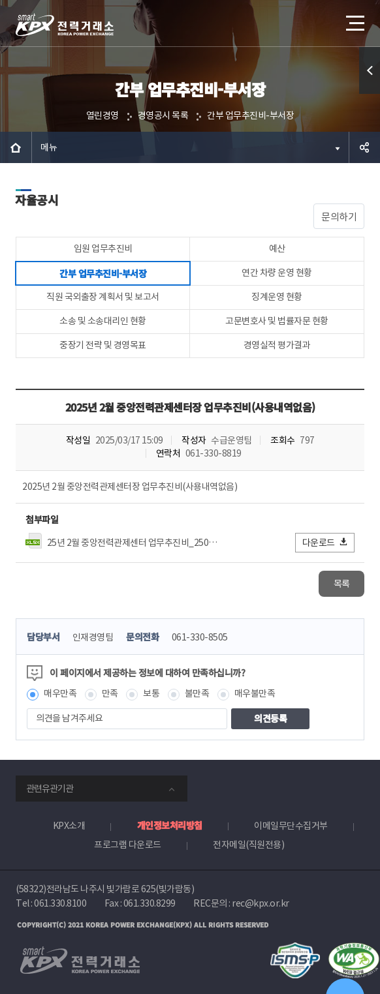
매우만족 (60, 693)
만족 (110, 693)
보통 (151, 693)
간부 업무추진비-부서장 (250, 115)
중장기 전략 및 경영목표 (102, 345)
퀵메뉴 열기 (369, 93)
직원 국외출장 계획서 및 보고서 (102, 297)
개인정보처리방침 (169, 825)
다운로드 (325, 542)
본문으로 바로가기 (0, 0)
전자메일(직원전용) (248, 845)
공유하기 (364, 147)
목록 (342, 584)
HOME (15, 147)
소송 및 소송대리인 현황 (102, 321)
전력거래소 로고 (65, 25)
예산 (277, 248)
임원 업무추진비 (103, 248)
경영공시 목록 (163, 115)
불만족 (197, 693)
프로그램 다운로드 (127, 845)
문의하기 (338, 217)
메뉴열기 (353, 18)
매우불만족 (255, 693)
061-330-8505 (200, 637)
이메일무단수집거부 (291, 826)
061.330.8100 (60, 903)
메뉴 (48, 147)
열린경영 (102, 115)
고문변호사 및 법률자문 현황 (276, 321)
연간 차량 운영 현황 (277, 273)
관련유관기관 (49, 788)
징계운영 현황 (276, 297)
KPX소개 (69, 826)
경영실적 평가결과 (277, 345)
